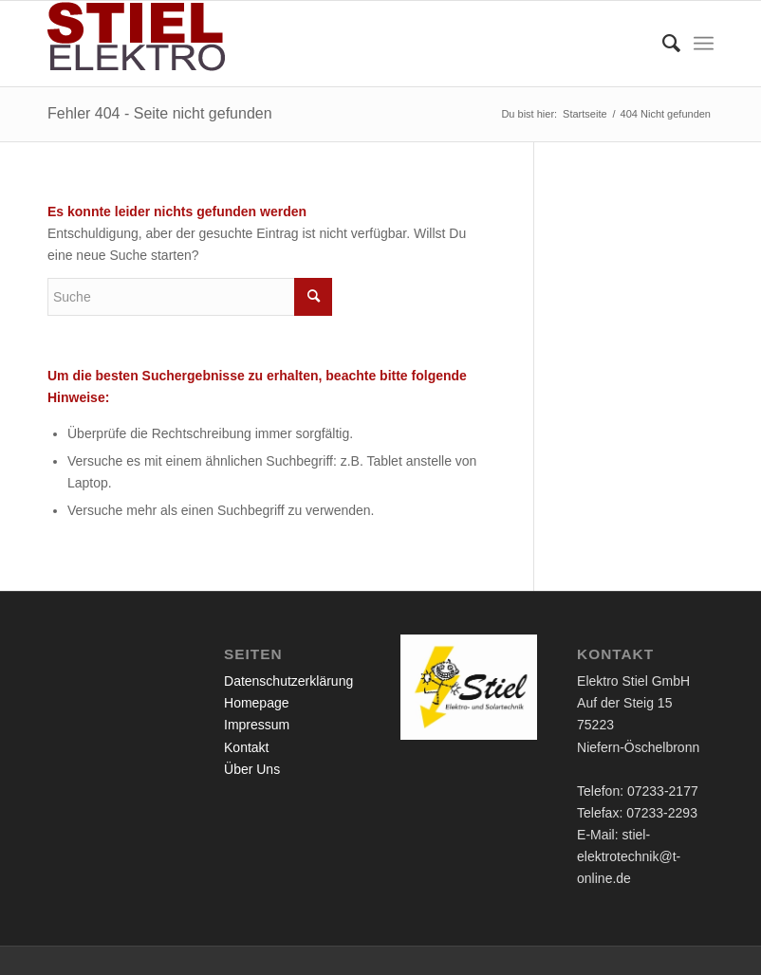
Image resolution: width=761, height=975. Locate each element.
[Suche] (661, 43)
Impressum (256, 724)
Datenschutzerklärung (288, 681)
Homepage (256, 702)
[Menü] (704, 43)
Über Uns (252, 769)
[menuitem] (661, 43)
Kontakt (246, 747)
